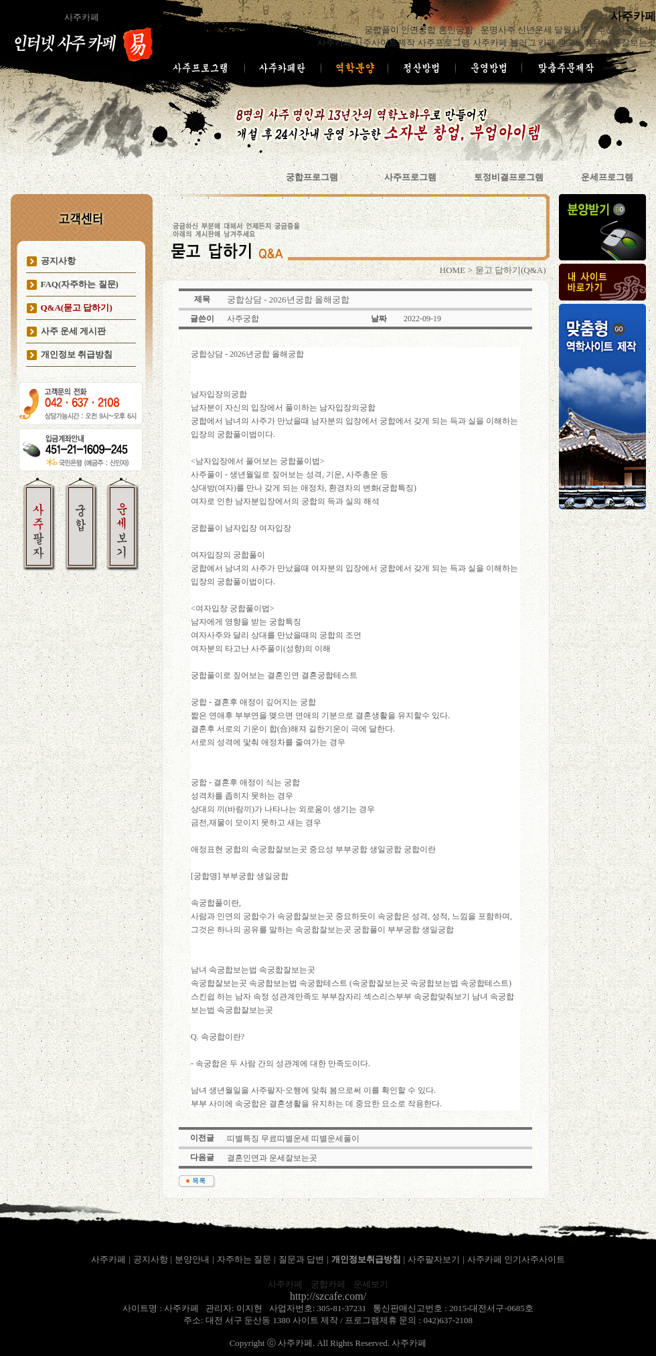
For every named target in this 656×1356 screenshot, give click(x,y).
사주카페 (81, 17)
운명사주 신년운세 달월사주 (536, 30)
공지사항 (58, 261)
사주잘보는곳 (630, 42)
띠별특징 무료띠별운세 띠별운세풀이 (293, 1138)
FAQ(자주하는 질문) (79, 284)
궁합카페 (328, 1284)
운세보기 (370, 1284)
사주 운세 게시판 (73, 331)
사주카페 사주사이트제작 (366, 42)
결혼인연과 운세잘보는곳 (272, 1158)
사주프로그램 (444, 42)
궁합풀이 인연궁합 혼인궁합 (419, 30)
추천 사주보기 (625, 30)
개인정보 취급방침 (76, 354)
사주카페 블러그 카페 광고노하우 (537, 42)
